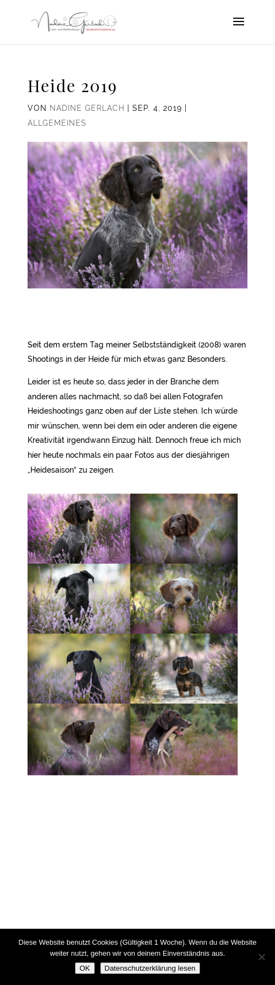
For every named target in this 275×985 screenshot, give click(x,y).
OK (84, 968)
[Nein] (261, 956)
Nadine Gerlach (87, 108)
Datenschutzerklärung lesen (150, 968)
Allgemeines (57, 123)
